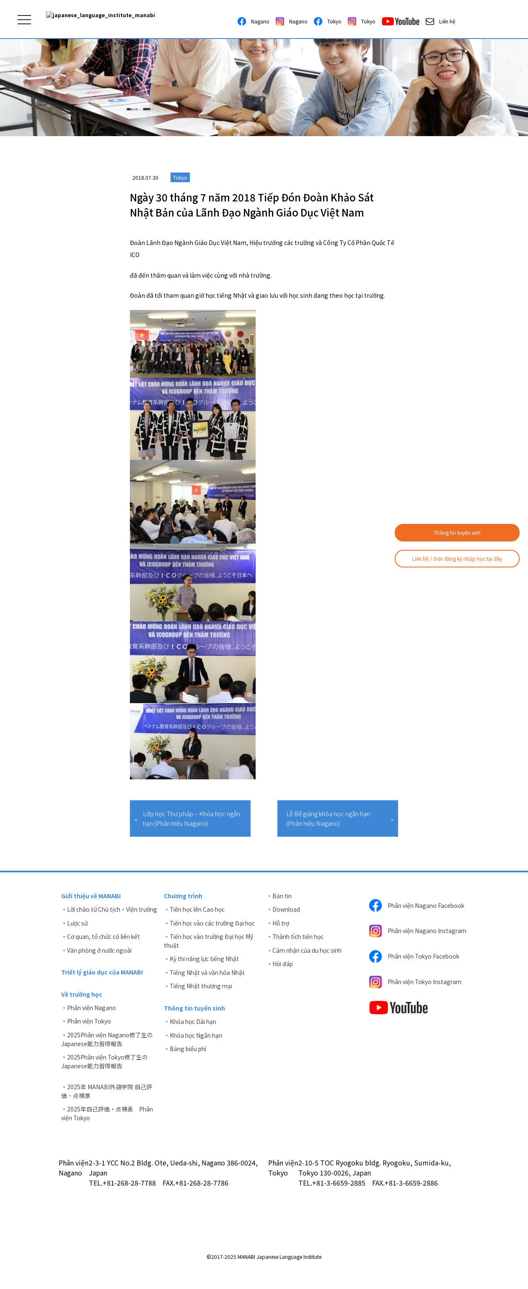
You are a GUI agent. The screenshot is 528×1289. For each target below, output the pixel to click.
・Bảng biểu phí (186, 1051)
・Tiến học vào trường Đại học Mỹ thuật (210, 941)
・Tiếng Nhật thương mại (200, 987)
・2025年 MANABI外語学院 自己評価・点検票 (106, 1102)
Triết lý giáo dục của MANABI (102, 982)
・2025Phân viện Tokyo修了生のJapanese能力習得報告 (105, 1072)
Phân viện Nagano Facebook (404, 907)
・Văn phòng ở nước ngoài (98, 960)
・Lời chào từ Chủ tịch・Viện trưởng (101, 914)
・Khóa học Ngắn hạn (194, 1037)
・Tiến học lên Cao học (196, 909)
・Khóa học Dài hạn (191, 1023)
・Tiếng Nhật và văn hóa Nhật (206, 973)
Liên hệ (441, 21)
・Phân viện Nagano (89, 1018)
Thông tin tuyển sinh (457, 532)
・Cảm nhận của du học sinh (306, 951)
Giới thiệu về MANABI (91, 896)
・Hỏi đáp (280, 965)
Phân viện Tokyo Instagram (417, 993)
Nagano (253, 21)
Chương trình (183, 896)
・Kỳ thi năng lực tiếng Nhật (203, 960)
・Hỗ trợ (278, 923)
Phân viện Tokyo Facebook (416, 967)
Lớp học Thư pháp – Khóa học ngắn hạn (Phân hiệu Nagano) (191, 818)
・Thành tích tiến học (297, 937)
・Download (284, 909)
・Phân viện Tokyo (87, 1032)
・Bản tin (280, 896)
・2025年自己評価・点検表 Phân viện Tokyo (107, 1125)
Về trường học (81, 1004)
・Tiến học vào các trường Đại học (211, 923)
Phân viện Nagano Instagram (404, 938)
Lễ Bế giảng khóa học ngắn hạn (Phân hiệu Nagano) (328, 818)
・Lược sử (74, 932)
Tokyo (328, 21)
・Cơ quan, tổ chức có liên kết (102, 946)
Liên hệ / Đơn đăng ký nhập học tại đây (457, 558)
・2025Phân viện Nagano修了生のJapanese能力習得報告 (108, 1050)
